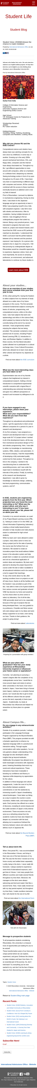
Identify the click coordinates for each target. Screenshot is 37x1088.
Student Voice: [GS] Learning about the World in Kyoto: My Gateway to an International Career (19, 1019)
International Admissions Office (18, 47)
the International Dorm (26, 898)
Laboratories (29, 623)
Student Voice (11, 982)
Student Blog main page (20, 996)
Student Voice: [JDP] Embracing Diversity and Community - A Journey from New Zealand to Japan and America (19, 1027)
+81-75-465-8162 (18, 1082)
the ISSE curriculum (27, 360)
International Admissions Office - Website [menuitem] (21, 991)
